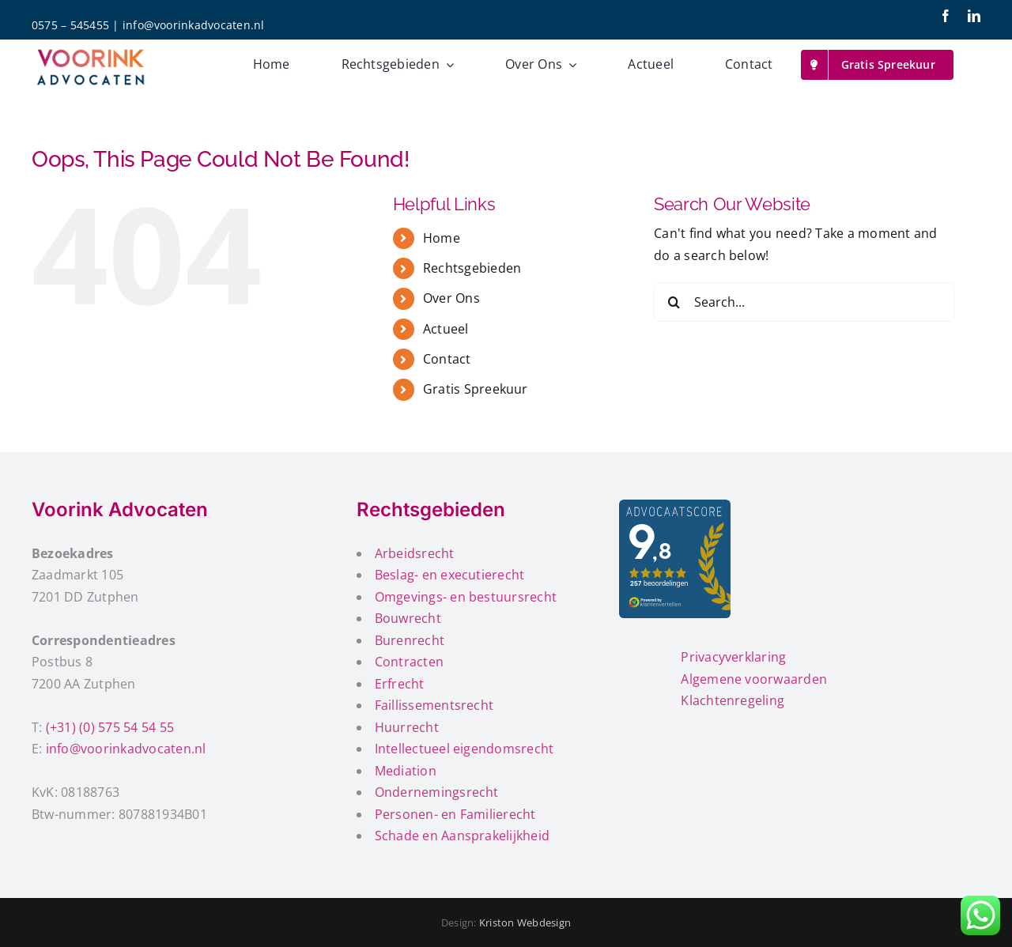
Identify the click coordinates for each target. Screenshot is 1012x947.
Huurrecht (407, 727)
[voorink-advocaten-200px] (91, 49)
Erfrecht (400, 683)
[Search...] (804, 302)
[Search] (673, 302)
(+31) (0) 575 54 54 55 (110, 727)
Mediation (405, 770)
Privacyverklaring (733, 657)
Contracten (409, 661)
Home (441, 238)
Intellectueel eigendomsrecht (464, 748)
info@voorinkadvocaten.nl (194, 24)
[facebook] (945, 15)
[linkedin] (974, 15)
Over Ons (451, 298)
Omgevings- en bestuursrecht (466, 597)
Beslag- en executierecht (450, 574)
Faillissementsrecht (434, 705)
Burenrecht (409, 640)
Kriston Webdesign (525, 922)
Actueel (446, 329)
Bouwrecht (408, 618)
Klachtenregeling (732, 700)
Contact (447, 359)
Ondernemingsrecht (437, 792)
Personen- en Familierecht (455, 814)
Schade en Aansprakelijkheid (462, 835)
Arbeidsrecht (415, 553)
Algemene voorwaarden (754, 679)
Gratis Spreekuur (475, 389)
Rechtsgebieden (472, 268)
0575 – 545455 (70, 24)
